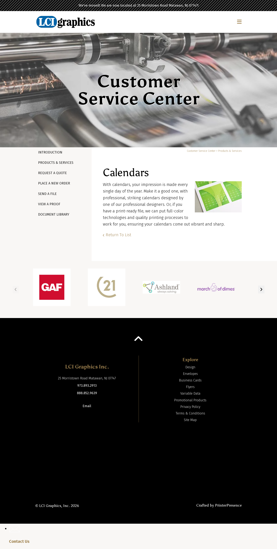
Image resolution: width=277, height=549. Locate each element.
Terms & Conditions (190, 413)
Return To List (118, 234)
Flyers (190, 387)
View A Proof (49, 204)
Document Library (53, 214)
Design (190, 367)
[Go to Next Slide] (261, 289)
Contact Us (19, 541)
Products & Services (55, 163)
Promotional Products (190, 400)
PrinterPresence (228, 505)
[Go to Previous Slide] (16, 289)
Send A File (47, 194)
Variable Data (190, 393)
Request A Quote (52, 173)
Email (87, 406)
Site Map (190, 420)
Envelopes (190, 374)
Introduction (50, 152)
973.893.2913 (87, 386)
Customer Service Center (201, 151)
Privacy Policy (190, 407)
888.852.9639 (87, 393)
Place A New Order (54, 183)
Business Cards (190, 380)
